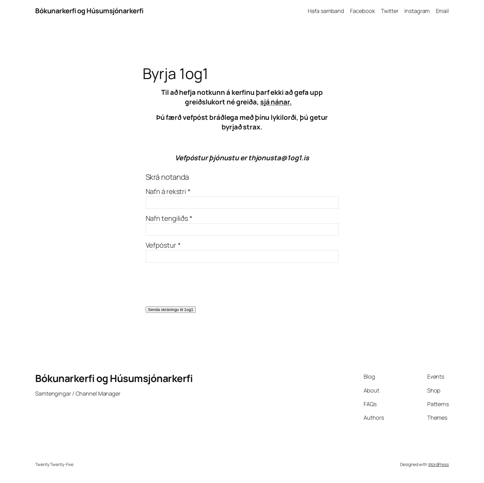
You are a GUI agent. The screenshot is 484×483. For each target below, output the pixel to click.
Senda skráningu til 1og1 (171, 309)
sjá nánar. (276, 102)
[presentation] (193, 288)
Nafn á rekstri (166, 191)
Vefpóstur (161, 245)
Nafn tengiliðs (167, 218)
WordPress (438, 464)
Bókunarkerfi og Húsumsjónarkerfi (89, 10)
